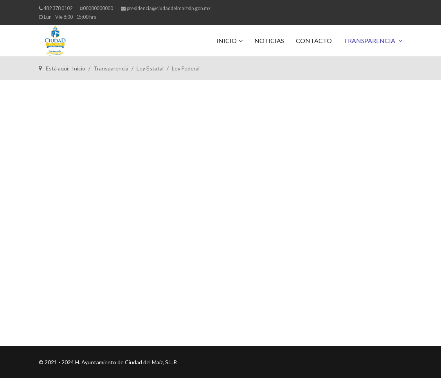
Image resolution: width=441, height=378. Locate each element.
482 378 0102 (57, 8)
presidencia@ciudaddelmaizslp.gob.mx (169, 8)
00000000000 (98, 8)
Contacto (314, 40)
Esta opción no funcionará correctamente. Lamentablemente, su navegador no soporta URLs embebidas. (221, 213)
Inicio (226, 40)
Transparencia (370, 40)
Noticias (269, 40)
